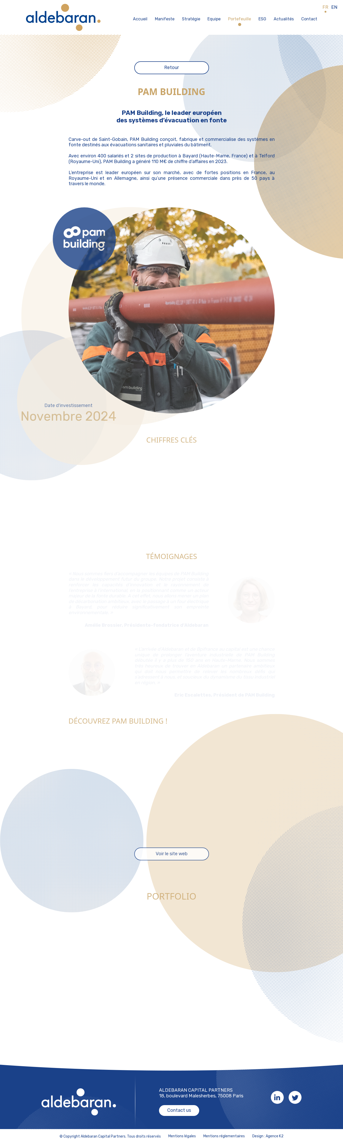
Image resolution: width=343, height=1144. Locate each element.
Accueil (140, 18)
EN (334, 7)
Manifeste (164, 18)
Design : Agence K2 (267, 1136)
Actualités (284, 18)
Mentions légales (182, 1136)
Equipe (214, 18)
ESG (262, 18)
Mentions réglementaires (224, 1136)
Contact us (179, 1110)
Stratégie (191, 18)
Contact (309, 18)
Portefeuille (239, 18)
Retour (171, 67)
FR (325, 7)
